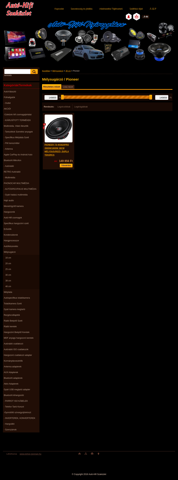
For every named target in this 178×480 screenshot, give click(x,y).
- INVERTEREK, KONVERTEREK (19, 418)
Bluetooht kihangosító (14, 395)
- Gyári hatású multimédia (16, 195)
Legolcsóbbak (64, 107)
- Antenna (8, 149)
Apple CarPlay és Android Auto (18, 154)
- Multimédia (9, 177)
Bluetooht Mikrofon (12, 160)
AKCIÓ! (7, 109)
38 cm (8, 280)
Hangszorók (9, 212)
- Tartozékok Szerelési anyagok (18, 132)
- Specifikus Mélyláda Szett (16, 137)
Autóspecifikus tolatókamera (17, 298)
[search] (33, 71)
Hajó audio (9, 200)
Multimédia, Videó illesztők (16, 126)
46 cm (8, 286)
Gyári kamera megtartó (14, 309)
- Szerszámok (10, 429)
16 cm (8, 258)
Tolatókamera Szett (13, 303)
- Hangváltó (9, 424)
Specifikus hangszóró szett (16, 223)
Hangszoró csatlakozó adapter (18, 355)
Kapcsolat (59, 8)
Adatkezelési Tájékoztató (110, 8)
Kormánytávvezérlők (13, 361)
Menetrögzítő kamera (13, 206)
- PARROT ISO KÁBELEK (16, 401)
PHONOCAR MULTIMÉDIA (16, 183)
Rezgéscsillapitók (12, 315)
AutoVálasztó (10, 91)
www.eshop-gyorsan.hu (30, 454)
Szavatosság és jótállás (81, 8)
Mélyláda (8, 292)
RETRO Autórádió (12, 172)
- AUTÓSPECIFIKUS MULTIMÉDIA (20, 189)
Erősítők (7, 229)
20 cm (8, 263)
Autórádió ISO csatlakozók (16, 349)
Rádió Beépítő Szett (13, 321)
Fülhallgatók (9, 97)
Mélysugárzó (10, 252)
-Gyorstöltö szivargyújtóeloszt (17, 412)
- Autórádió (9, 166)
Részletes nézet (51, 86)
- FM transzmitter (12, 143)
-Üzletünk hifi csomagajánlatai (17, 114)
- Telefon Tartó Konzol (14, 407)
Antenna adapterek (12, 366)
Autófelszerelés (11, 246)
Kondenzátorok (11, 235)
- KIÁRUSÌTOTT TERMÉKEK (17, 120)
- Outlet (7, 103)
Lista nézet (68, 87)
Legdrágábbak (81, 107)
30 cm (8, 275)
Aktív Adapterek (11, 384)
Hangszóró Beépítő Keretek (16, 332)
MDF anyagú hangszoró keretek (19, 338)
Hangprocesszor (11, 240)
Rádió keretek (10, 326)
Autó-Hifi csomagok (13, 217)
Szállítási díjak (136, 8)
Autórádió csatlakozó (13, 344)
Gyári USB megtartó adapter (17, 389)
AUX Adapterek (11, 372)
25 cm (8, 269)
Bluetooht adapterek (13, 378)
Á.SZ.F (153, 8)
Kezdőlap (46, 71)
